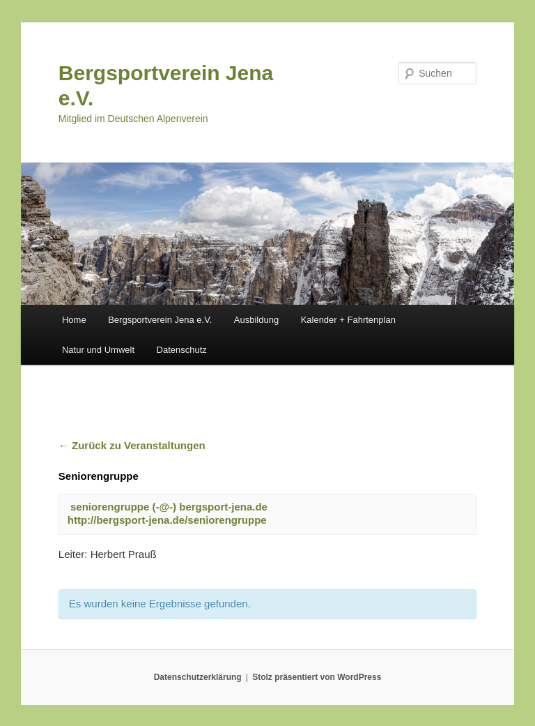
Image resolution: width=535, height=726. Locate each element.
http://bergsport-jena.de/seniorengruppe (167, 520)
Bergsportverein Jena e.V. (160, 320)
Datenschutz (182, 350)
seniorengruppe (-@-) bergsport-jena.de (169, 507)
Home (74, 320)
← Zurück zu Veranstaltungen (132, 445)
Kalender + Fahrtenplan (348, 320)
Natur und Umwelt (98, 350)
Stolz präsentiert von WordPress (316, 677)
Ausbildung (256, 320)
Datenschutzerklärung (198, 677)
